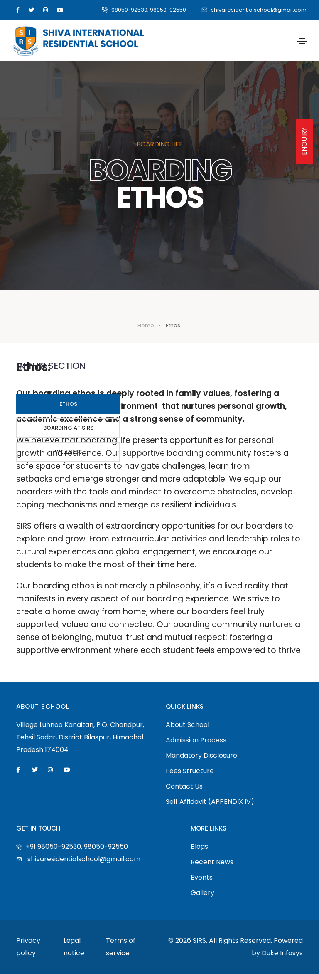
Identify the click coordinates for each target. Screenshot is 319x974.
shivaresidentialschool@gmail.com (254, 10)
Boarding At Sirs (68, 428)
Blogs (199, 846)
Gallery (202, 892)
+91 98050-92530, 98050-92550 (72, 846)
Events (202, 877)
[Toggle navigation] (302, 41)
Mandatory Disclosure (201, 755)
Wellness (68, 452)
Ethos (68, 404)
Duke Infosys (282, 953)
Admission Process (196, 740)
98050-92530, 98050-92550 (144, 10)
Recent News (212, 862)
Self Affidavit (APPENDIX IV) (210, 801)
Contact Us (184, 786)
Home (145, 325)
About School (187, 724)
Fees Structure (190, 771)
